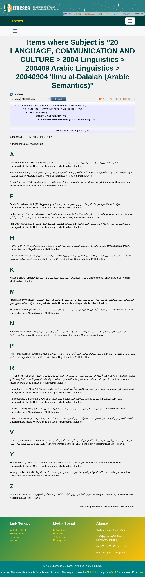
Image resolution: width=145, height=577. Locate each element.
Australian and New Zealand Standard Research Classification (49, 105)
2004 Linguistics (37, 112)
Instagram (59, 537)
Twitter (58, 533)
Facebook (59, 530)
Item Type (84, 130)
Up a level (18, 94)
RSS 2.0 (130, 99)
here (141, 572)
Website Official (18, 530)
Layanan (14, 537)
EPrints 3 (91, 572)
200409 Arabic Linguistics (48, 116)
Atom (105, 99)
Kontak (13, 540)
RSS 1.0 (117, 99)
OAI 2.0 (114, 572)
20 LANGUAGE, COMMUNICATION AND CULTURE (50, 109)
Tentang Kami (17, 533)
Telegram (59, 540)
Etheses (16, 21)
